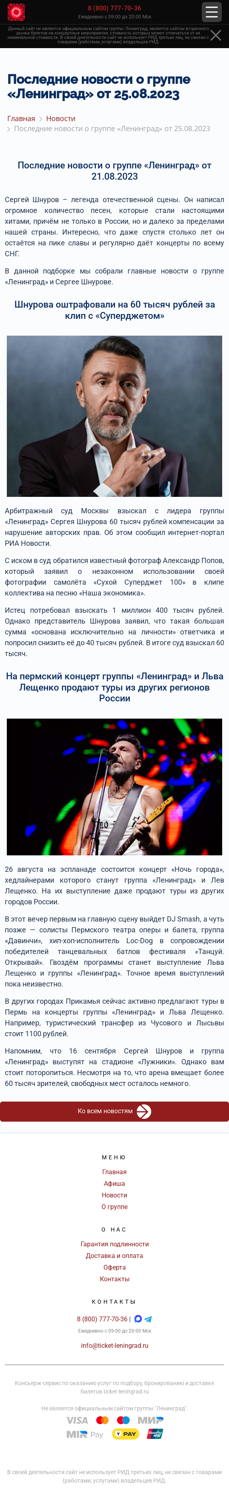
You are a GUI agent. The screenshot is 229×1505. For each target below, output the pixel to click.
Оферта (114, 1267)
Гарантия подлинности (115, 1244)
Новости (114, 1195)
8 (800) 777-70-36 (114, 8)
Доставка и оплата (114, 1256)
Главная (114, 1172)
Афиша (114, 1183)
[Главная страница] (16, 12)
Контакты (115, 1279)
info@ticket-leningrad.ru (114, 1345)
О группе (114, 1207)
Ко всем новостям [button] (114, 1111)
